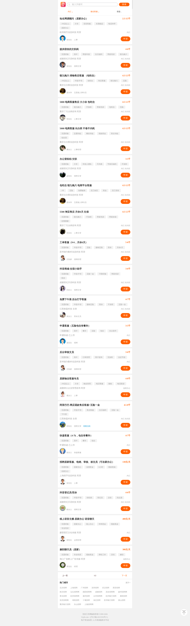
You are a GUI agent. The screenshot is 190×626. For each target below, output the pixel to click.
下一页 (124, 576)
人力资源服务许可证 (101, 620)
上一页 (65, 576)
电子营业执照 (86, 620)
